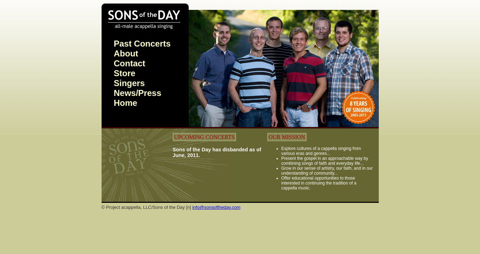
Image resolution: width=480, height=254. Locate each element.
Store (124, 73)
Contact (129, 63)
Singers (129, 83)
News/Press (138, 93)
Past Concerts (142, 43)
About (126, 53)
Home (126, 103)
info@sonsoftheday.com (216, 207)
